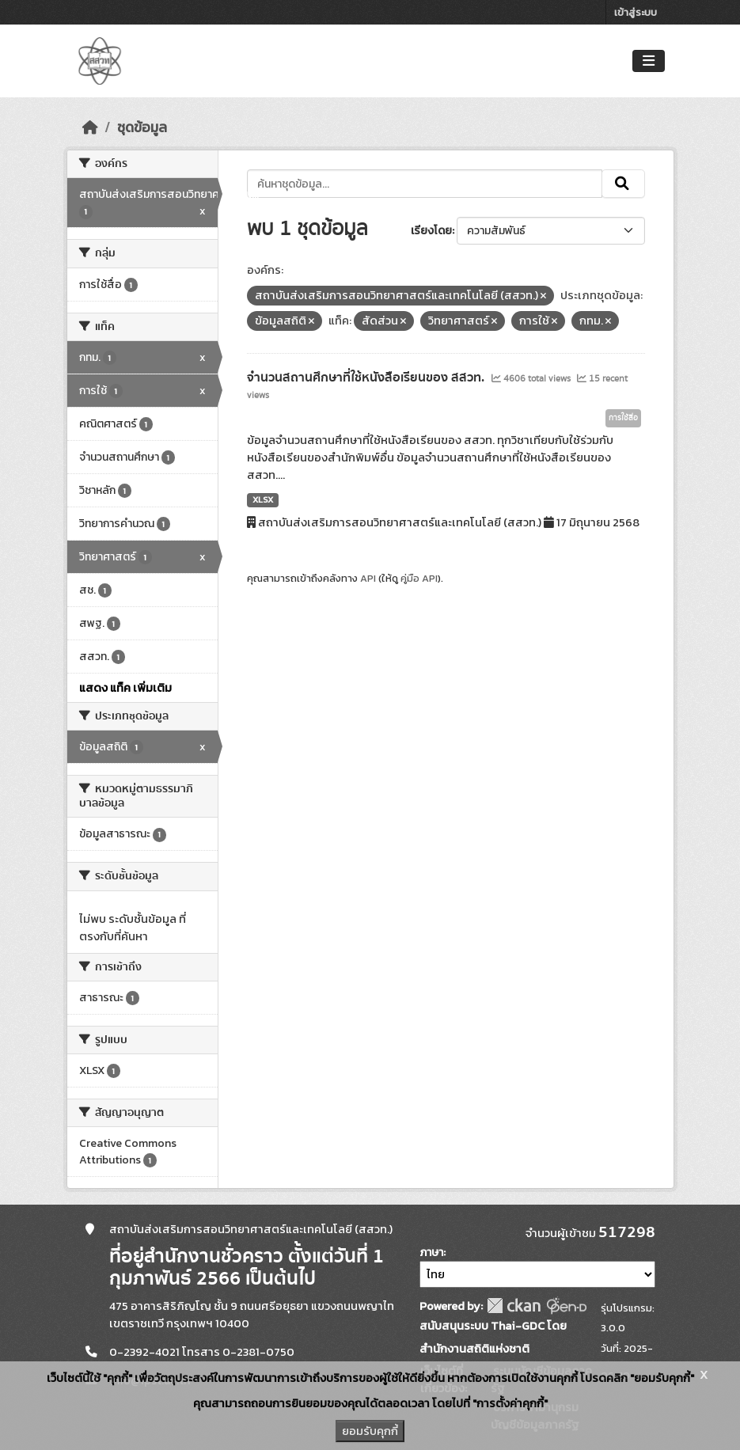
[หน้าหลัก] (90, 127)
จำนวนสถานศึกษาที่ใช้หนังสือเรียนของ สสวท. (367, 377)
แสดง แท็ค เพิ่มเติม (125, 688)
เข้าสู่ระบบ (635, 12)
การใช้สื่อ (623, 417)
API (368, 578)
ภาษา (431, 1252)
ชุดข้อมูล (142, 127)
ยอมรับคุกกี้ (370, 1431)
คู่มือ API (419, 578)
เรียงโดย (431, 230)
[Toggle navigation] (648, 61)
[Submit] (623, 183)
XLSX (262, 499)
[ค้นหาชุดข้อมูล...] (424, 183)
